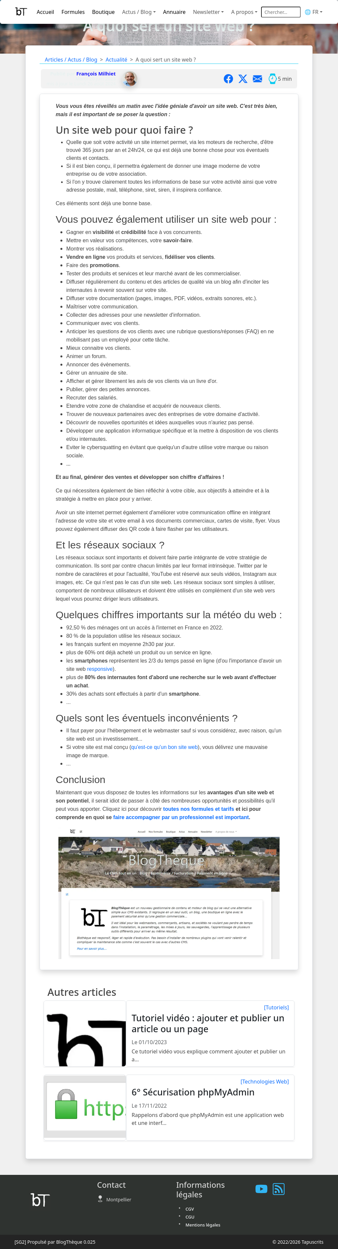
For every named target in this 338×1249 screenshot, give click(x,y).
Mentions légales (203, 1225)
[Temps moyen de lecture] (272, 79)
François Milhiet (96, 73)
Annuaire (174, 12)
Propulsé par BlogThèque (55, 1242)
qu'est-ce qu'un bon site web (164, 747)
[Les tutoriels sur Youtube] (264, 1189)
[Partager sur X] (245, 79)
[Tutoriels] (276, 1007)
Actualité (116, 59)
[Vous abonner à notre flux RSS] (281, 1189)
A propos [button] (242, 12)
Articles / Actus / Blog (71, 59)
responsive (100, 669)
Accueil (45, 12)
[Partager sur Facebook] (231, 79)
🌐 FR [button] (311, 12)
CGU (190, 1217)
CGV (190, 1209)
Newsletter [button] (206, 12)
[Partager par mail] (260, 79)
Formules (72, 12)
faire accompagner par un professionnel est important (181, 817)
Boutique (103, 12)
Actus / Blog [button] (137, 12)
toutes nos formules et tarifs (198, 809)
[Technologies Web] (265, 1081)
